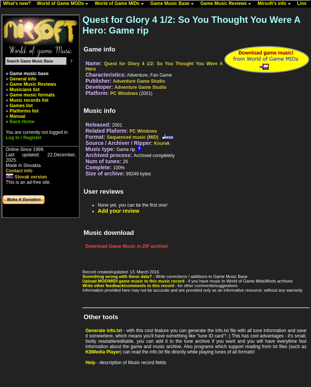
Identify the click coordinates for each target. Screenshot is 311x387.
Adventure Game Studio (139, 81)
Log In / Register (24, 137)
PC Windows (124, 93)
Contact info (19, 170)
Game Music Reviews (227, 4)
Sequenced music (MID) (132, 137)
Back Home (22, 121)
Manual (17, 116)
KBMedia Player (102, 352)
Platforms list (24, 111)
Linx (304, 4)
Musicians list (25, 89)
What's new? (19, 4)
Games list (21, 105)
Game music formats (32, 95)
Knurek (161, 143)
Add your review (118, 211)
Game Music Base (174, 4)
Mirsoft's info (276, 4)
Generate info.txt (103, 330)
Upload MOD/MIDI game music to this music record (133, 281)
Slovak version (26, 177)
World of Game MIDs (121, 4)
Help (90, 362)
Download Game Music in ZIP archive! (126, 246)
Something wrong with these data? (117, 276)
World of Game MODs (64, 4)
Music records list (29, 100)
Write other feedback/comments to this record (128, 285)
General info (23, 79)
